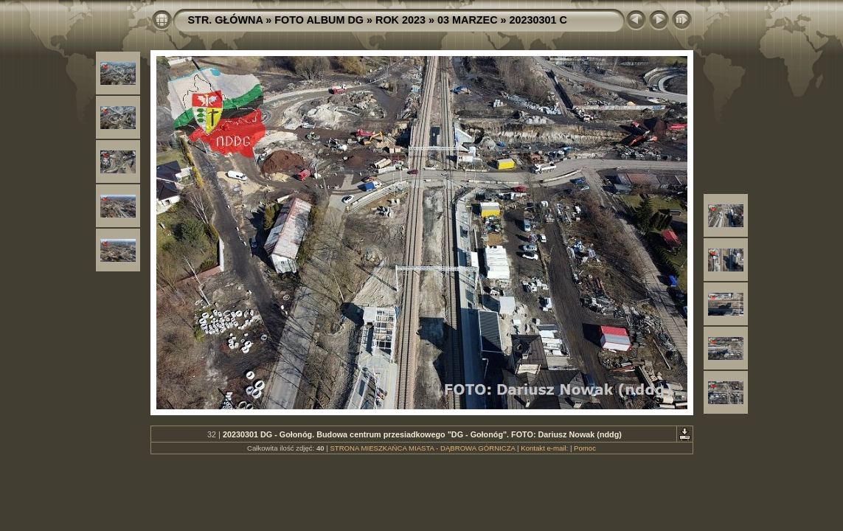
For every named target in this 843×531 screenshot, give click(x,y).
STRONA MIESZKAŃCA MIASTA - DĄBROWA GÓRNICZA (422, 448)
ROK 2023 (400, 20)
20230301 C (538, 20)
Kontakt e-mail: (544, 448)
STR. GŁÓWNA (225, 20)
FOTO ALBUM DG (319, 20)
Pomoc (585, 448)
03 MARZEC (467, 20)
